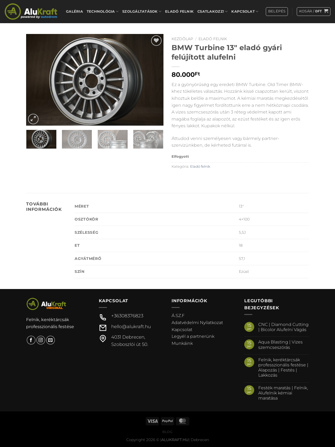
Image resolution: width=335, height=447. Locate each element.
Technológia (102, 11)
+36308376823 (127, 315)
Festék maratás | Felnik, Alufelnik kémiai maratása (283, 393)
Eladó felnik (179, 11)
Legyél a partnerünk (193, 336)
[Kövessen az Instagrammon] (40, 340)
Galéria (74, 11)
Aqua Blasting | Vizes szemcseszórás (280, 344)
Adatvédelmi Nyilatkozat (197, 322)
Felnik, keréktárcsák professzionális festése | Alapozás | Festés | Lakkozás (283, 367)
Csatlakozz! (212, 11)
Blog (167, 432)
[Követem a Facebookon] (31, 340)
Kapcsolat (244, 11)
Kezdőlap (182, 39)
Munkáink (182, 343)
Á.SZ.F (178, 315)
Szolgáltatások (141, 11)
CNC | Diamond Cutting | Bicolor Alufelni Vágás (283, 327)
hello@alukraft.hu (131, 326)
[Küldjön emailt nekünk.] (50, 340)
